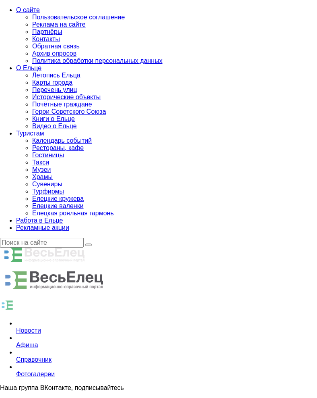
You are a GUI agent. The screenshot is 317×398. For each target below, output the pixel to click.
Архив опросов (54, 53)
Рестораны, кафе (58, 147)
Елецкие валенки (58, 205)
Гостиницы (48, 155)
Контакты (46, 38)
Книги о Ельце (53, 118)
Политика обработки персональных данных (97, 60)
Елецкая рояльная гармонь (73, 213)
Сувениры (47, 184)
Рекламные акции (42, 227)
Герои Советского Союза (69, 111)
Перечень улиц (54, 89)
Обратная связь (56, 46)
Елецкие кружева (58, 198)
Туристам (30, 133)
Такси (40, 162)
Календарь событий (62, 140)
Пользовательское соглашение (78, 17)
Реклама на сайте (59, 24)
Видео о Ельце (54, 126)
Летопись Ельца (56, 75)
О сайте (28, 9)
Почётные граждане (62, 104)
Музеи (41, 169)
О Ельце (28, 68)
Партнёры (47, 31)
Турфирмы (48, 191)
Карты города (52, 82)
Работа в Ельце (39, 220)
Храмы (42, 176)
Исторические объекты (66, 97)
